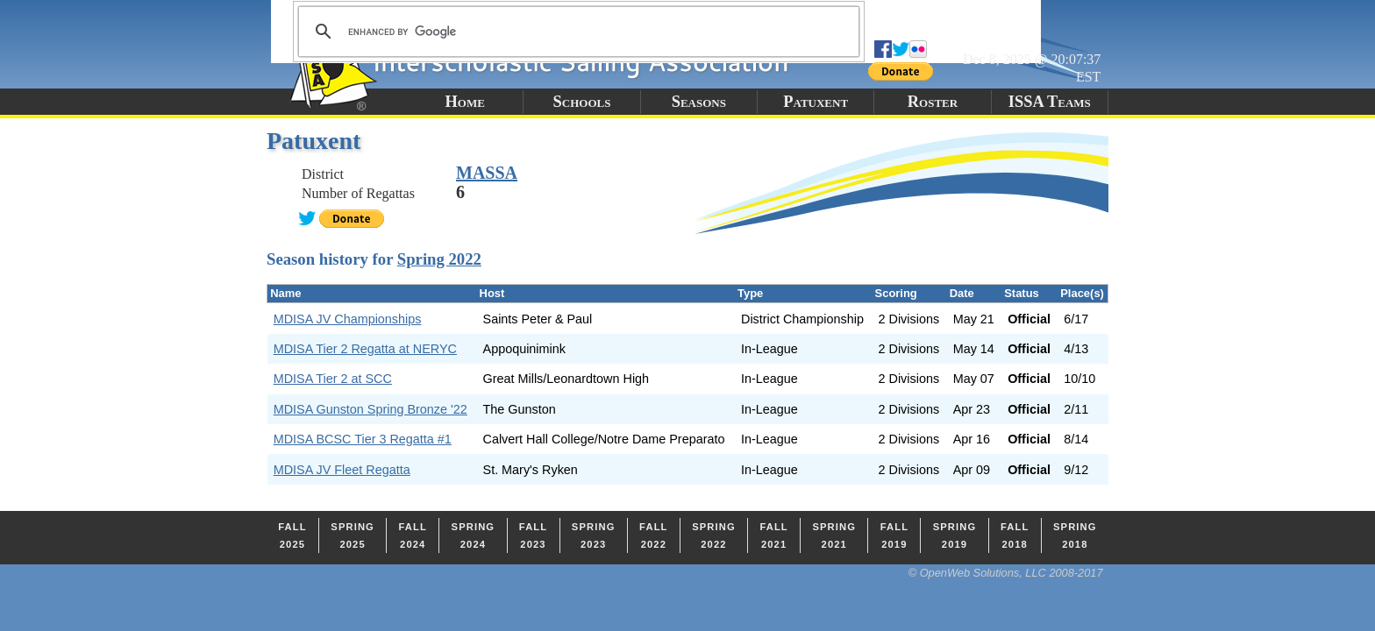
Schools (582, 101)
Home (464, 101)
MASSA (486, 172)
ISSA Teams (1049, 101)
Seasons (699, 101)
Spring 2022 (439, 259)
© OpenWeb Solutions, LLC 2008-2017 (1005, 572)
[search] (576, 31)
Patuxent (815, 101)
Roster (933, 101)
